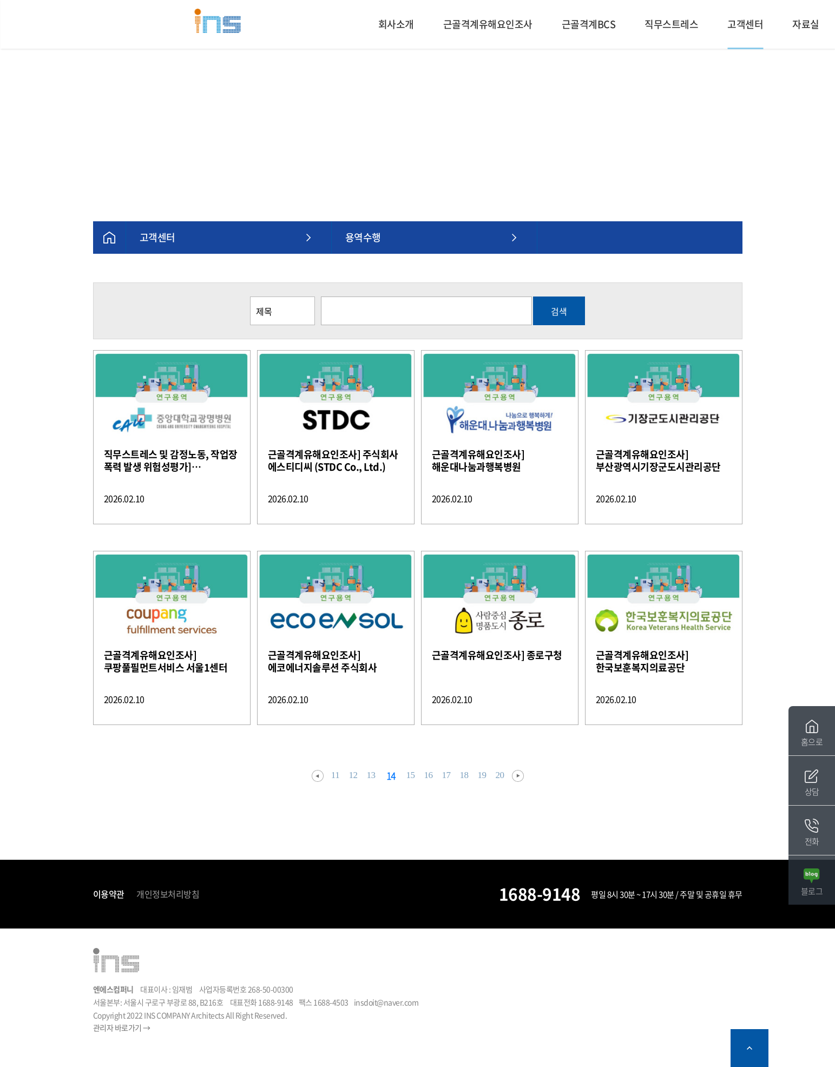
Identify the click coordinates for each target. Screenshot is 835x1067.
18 (464, 775)
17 (446, 775)
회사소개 (396, 24)
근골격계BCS (589, 24)
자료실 (805, 24)
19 (482, 775)
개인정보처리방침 (167, 894)
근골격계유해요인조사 (487, 24)
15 (410, 775)
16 (428, 775)
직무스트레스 (671, 24)
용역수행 (363, 237)
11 (335, 775)
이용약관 (108, 894)
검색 (559, 311)
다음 (518, 776)
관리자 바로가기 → (121, 1027)
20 (500, 775)
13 (371, 775)
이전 (318, 776)
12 (353, 775)
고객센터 (745, 24)
